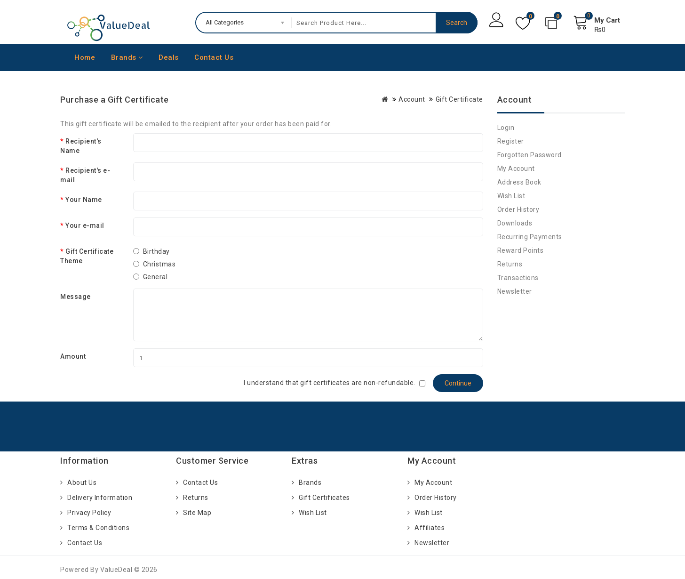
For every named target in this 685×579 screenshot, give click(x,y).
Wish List (511, 196)
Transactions (518, 277)
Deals (169, 57)
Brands (127, 57)
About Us (81, 482)
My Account (516, 168)
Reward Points (520, 250)
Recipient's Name (81, 145)
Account (411, 99)
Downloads (515, 223)
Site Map (197, 512)
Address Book (519, 182)
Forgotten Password (529, 155)
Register (510, 141)
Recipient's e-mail (85, 175)
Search (456, 22)
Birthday (156, 251)
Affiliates (429, 527)
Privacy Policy (89, 512)
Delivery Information (99, 497)
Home (84, 57)
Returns (510, 264)
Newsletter (514, 291)
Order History (518, 209)
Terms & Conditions (98, 527)
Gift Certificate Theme (86, 256)
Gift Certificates (324, 497)
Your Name (83, 199)
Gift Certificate (459, 99)
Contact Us (213, 57)
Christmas (159, 264)
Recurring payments (529, 237)
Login (506, 127)
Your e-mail (84, 225)
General (155, 277)
